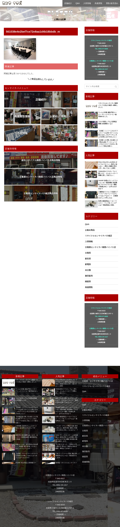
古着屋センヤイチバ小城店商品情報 (41, 193)
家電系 (88, 264)
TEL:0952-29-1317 (101, 69)
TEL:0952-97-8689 (101, 49)
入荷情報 (22, 133)
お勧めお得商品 (59, 116)
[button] (116, 86)
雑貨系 (88, 281)
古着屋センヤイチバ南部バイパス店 (101, 61)
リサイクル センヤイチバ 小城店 (96, 386)
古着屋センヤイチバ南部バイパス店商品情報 (40, 177)
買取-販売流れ (112, 3)
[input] (101, 86)
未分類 (88, 270)
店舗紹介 (40, 99)
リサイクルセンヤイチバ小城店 (101, 40)
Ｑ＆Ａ (59, 133)
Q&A (87, 224)
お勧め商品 (90, 230)
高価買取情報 (22, 116)
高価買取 (89, 287)
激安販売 (89, 276)
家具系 (88, 259)
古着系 (88, 253)
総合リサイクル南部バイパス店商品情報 (41, 160)
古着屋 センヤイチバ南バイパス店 (97, 381)
